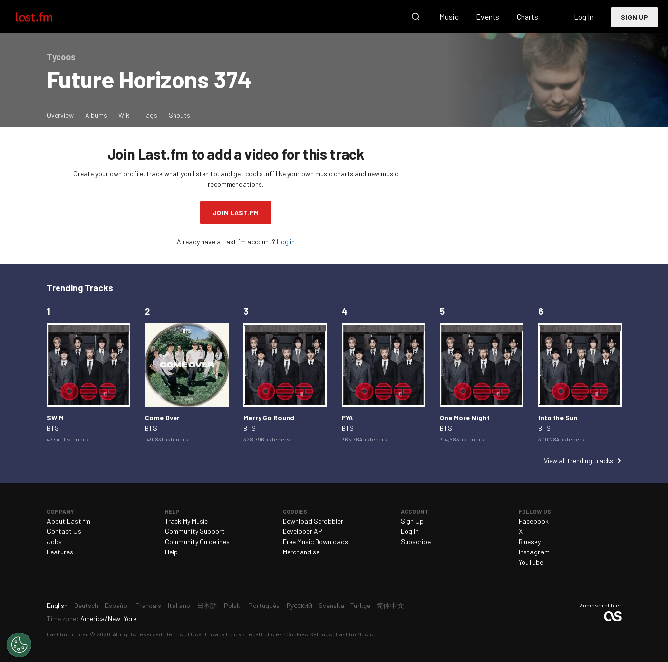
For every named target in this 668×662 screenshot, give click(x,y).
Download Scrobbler (313, 521)
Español (117, 605)
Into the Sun (558, 418)
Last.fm (45, 17)
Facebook (534, 521)
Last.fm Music (354, 634)
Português (264, 605)
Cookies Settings (309, 634)
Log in (286, 241)
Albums (96, 115)
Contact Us (64, 531)
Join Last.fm (235, 212)
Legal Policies (264, 634)
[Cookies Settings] (19, 645)
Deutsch (86, 605)
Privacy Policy (223, 634)
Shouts (179, 115)
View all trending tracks (578, 460)
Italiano (179, 605)
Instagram (534, 552)
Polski (233, 605)
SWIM (55, 418)
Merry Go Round (268, 418)
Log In (584, 16)
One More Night (465, 418)
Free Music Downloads (315, 541)
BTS (53, 428)
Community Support (195, 531)
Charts (527, 16)
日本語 (207, 605)
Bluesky (530, 541)
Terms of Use (184, 634)
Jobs (54, 541)
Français (148, 605)
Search (416, 17)
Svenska (331, 605)
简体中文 (390, 605)
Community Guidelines (197, 541)
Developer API (303, 531)
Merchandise (301, 552)
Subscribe (416, 541)
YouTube (531, 562)
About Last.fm (68, 521)
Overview (60, 115)
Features (60, 552)
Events (487, 16)
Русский (299, 605)
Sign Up (634, 17)
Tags (149, 115)
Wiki (124, 115)
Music (449, 16)
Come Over (162, 418)
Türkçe (360, 605)
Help (171, 552)
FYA (347, 418)
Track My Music (186, 521)
